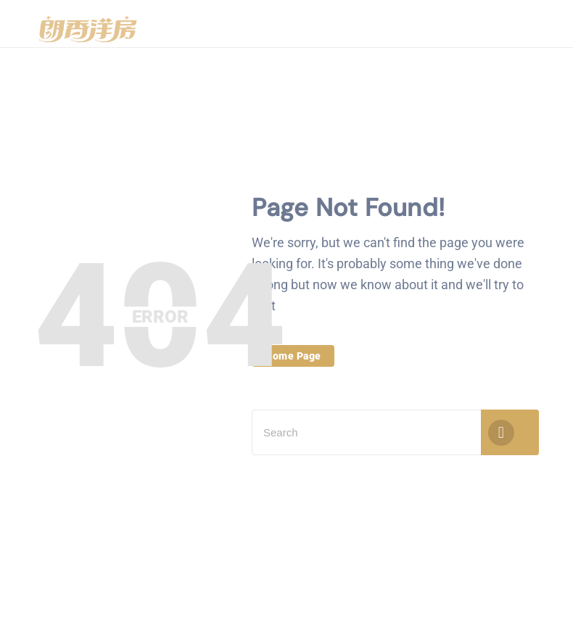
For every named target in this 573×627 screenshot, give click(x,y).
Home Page (293, 356)
